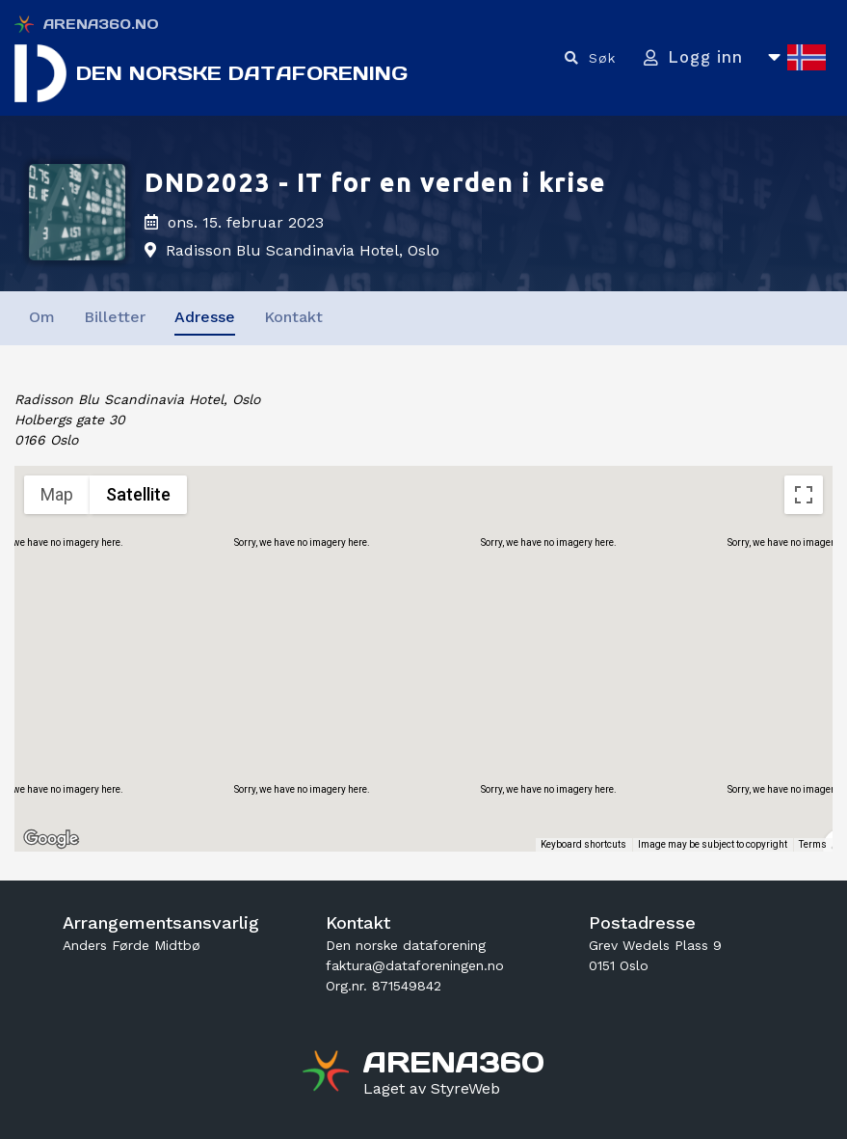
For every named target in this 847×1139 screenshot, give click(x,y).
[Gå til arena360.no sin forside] (328, 1073)
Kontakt (293, 317)
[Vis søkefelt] (583, 58)
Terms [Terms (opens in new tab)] (813, 844)
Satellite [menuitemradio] (138, 494)
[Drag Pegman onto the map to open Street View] (803, 809)
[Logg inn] (689, 58)
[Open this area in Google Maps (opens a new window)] (51, 839)
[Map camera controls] (803, 739)
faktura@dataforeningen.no (415, 965)
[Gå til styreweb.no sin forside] (431, 1089)
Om (42, 317)
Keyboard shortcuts (583, 844)
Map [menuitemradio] (56, 494)
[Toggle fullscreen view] (803, 494)
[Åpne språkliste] (796, 58)
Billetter (115, 317)
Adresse (204, 317)
